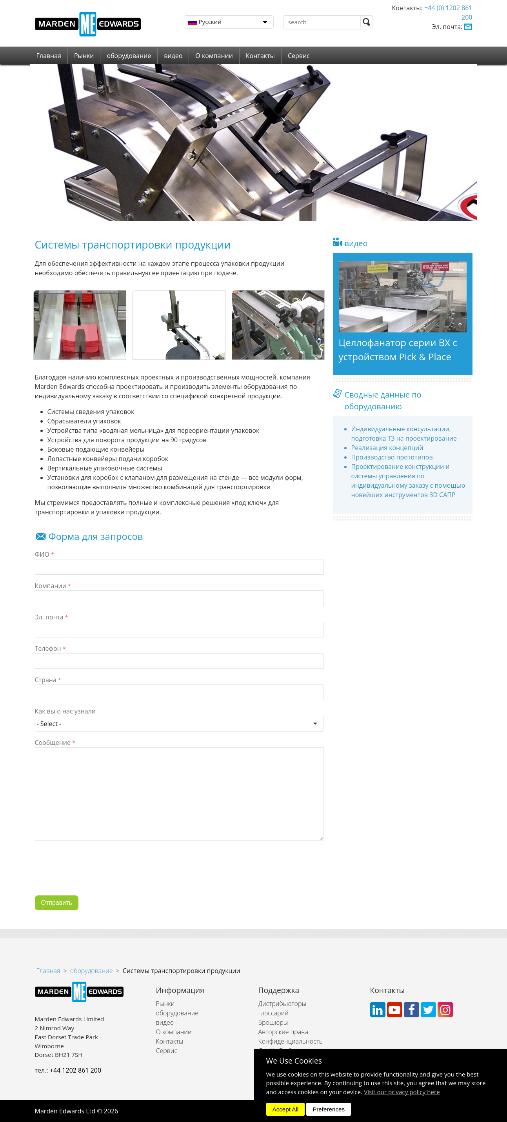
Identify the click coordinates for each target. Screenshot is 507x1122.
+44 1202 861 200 (75, 1070)
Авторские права (283, 1032)
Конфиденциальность (290, 1041)
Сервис (299, 55)
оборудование (129, 55)
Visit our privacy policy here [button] (402, 1092)
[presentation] (94, 874)
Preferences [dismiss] (329, 1109)
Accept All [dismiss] (286, 1109)
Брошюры (273, 1022)
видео (173, 55)
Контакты (260, 55)
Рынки (84, 55)
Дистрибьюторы (282, 1003)
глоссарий (273, 1013)
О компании (214, 55)
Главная (48, 55)
